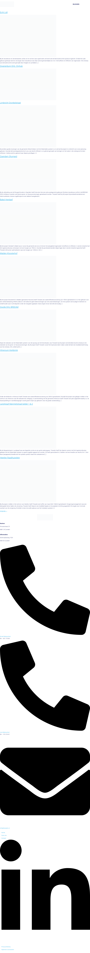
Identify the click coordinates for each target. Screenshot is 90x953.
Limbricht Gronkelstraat (10, 103)
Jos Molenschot (4, 732)
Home (3, 832)
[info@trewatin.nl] (45, 826)
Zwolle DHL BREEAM (9, 307)
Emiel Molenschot (5, 636)
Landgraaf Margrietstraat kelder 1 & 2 (16, 404)
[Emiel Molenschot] (45, 634)
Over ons (4, 835)
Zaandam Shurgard (8, 156)
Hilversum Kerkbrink (9, 350)
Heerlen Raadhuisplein (10, 458)
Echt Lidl (4, 12)
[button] (88, 4)
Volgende (3, 511)
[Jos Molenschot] (45, 730)
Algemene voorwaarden (7, 949)
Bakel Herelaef (6, 199)
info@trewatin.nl (5, 828)
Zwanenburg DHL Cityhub (11, 66)
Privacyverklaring (5, 946)
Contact (3, 838)
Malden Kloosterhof (8, 253)
